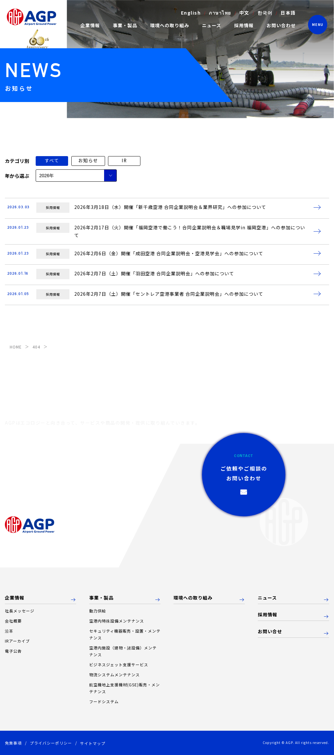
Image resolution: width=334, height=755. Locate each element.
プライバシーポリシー (51, 743)
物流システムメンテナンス (114, 674)
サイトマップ (92, 743)
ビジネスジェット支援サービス (118, 664)
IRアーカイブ (17, 641)
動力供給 (97, 610)
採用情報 (243, 25)
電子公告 (13, 651)
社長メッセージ (19, 610)
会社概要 (13, 620)
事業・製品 (101, 598)
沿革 (9, 631)
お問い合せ (270, 632)
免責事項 (13, 743)
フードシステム (104, 701)
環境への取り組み (169, 25)
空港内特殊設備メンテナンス (116, 620)
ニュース (211, 25)
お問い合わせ (280, 25)
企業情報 (14, 598)
